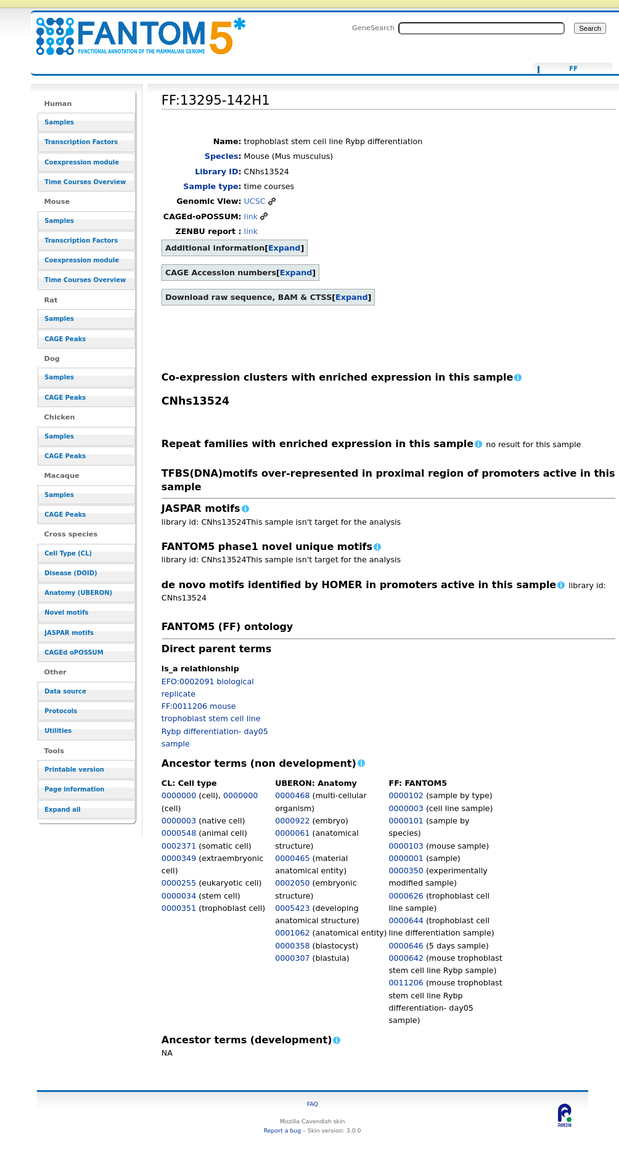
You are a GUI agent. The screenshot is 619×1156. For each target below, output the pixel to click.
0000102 (406, 795)
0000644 (406, 920)
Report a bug (282, 1130)
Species (222, 156)
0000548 (179, 833)
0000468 (292, 795)
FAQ (312, 1104)
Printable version (74, 769)
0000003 (179, 820)
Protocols (60, 711)
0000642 (406, 958)
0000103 (406, 846)
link (251, 216)
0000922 (292, 820)
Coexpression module (81, 162)
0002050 (292, 882)
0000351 (179, 908)
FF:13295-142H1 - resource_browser (133, 29)
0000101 (406, 820)
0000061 (292, 833)
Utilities (58, 730)
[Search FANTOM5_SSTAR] (481, 28)
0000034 (179, 895)
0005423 (292, 908)
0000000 (179, 795)
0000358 (292, 945)
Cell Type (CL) (68, 553)
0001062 (292, 932)
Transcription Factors (81, 142)
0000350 (406, 870)
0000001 (406, 858)
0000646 (406, 945)
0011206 (406, 982)
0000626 (406, 895)
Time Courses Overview (85, 182)
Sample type (210, 186)
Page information (74, 789)
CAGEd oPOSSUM (73, 652)
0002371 (179, 846)
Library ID (216, 171)
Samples (59, 122)
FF (573, 69)
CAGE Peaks (65, 339)
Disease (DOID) (70, 573)
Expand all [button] (62, 809)
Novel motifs (66, 612)
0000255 (179, 882)
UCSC (255, 201)
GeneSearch (373, 27)
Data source (65, 691)
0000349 (179, 858)
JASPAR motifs (69, 632)
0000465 (292, 858)
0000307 (292, 958)
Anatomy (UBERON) (78, 592)
